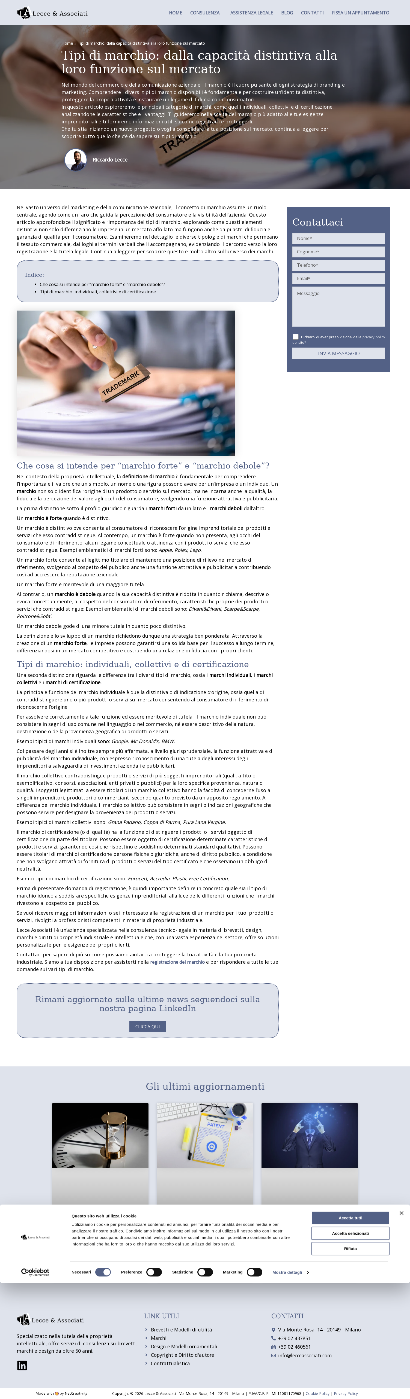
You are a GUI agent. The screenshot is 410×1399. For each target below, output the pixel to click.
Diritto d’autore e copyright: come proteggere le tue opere (308, 1249)
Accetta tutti (351, 1333)
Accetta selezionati (350, 1349)
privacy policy (374, 336)
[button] (206, 13)
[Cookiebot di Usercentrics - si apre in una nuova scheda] (35, 1388)
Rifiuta (350, 1364)
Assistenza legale (251, 13)
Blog (287, 13)
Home (175, 13)
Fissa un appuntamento (360, 13)
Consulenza (204, 13)
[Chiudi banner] (401, 1329)
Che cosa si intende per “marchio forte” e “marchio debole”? (110, 284)
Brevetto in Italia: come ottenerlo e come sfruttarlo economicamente (202, 1249)
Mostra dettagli (287, 1388)
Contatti (312, 13)
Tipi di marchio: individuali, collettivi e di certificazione (104, 291)
